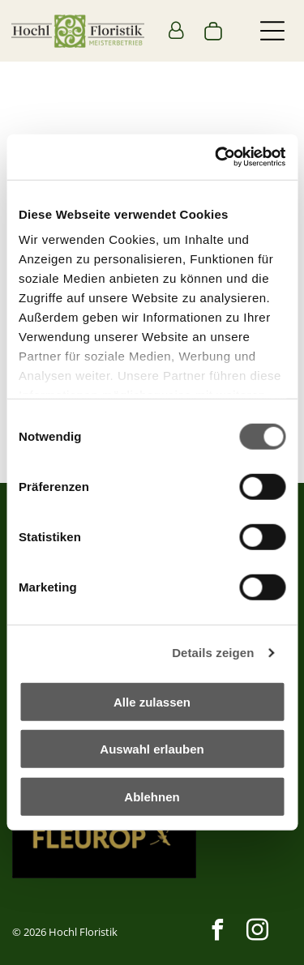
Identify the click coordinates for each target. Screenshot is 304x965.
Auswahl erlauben (151, 749)
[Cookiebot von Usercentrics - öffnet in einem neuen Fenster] (216, 157)
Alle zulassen (152, 702)
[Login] (176, 31)
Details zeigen (213, 653)
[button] (272, 31)
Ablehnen (151, 797)
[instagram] (257, 932)
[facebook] (217, 932)
